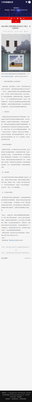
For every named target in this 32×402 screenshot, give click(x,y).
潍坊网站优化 (15, 398)
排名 (7, 106)
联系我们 (4, 392)
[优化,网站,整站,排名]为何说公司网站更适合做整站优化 (18, 21)
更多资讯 (27, 258)
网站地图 (19, 396)
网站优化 (8, 76)
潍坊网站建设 (23, 398)
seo (20, 240)
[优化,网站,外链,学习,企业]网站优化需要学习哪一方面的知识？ (13, 21)
